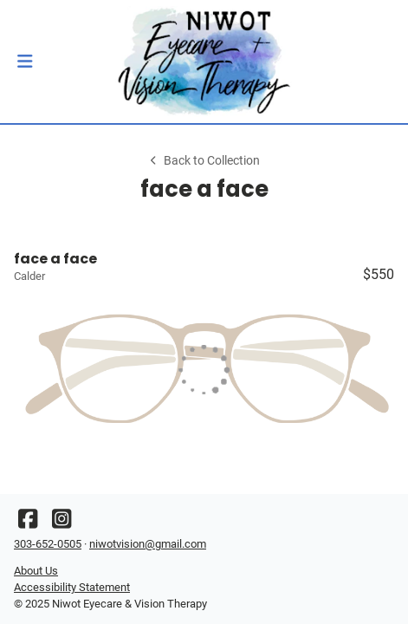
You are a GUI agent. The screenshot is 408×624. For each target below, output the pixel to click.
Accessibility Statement (72, 587)
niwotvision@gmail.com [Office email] (147, 543)
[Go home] (204, 61)
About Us (36, 570)
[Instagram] (61, 523)
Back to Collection (203, 160)
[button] (24, 61)
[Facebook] (28, 523)
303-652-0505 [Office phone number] (47, 543)
